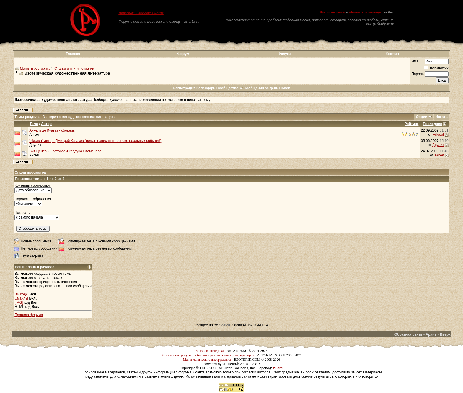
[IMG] (18, 302)
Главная (73, 54)
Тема (34, 124)
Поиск (284, 88)
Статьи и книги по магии (74, 69)
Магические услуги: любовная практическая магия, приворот (208, 355)
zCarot (278, 368)
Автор (46, 124)
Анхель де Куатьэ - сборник (51, 130)
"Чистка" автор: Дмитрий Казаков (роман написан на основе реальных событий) (95, 141)
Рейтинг (411, 124)
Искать (442, 117)
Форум (183, 54)
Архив (430, 334)
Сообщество (229, 88)
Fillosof (438, 134)
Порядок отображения (32, 199)
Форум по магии (332, 12)
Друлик (35, 145)
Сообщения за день (261, 88)
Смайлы (21, 298)
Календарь (206, 88)
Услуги (285, 54)
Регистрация (184, 88)
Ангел (34, 134)
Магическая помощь (365, 12)
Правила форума (28, 315)
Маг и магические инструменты (207, 360)
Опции (422, 117)
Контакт (392, 54)
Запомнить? (436, 68)
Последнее (432, 124)
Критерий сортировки (32, 185)
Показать (22, 213)
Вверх (445, 334)
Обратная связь (408, 334)
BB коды (21, 294)
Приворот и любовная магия (141, 13)
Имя (414, 61)
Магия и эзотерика (35, 69)
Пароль (417, 74)
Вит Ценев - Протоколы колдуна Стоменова (65, 151)
